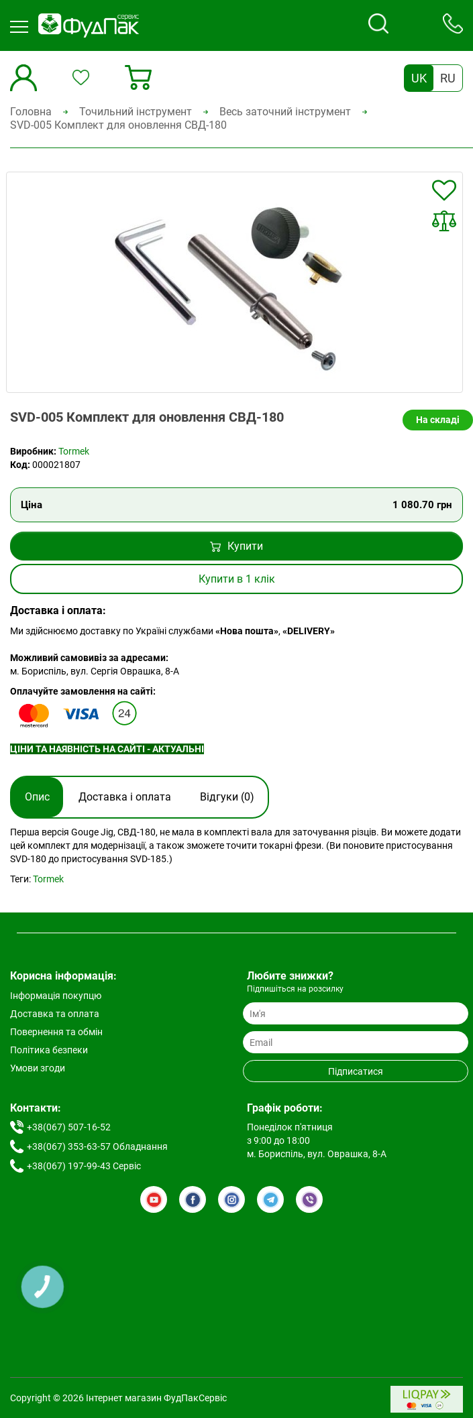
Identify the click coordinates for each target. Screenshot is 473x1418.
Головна (31, 111)
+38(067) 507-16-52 (69, 1127)
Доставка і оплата (124, 796)
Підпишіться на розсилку (295, 989)
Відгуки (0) (227, 796)
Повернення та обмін (56, 1031)
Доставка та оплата (54, 1013)
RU (448, 78)
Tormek (73, 451)
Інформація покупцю (55, 995)
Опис (37, 796)
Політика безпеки (49, 1050)
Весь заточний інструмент (285, 111)
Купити (236, 546)
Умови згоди (37, 1068)
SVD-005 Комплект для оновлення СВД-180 (118, 125)
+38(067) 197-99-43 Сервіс (84, 1166)
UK (419, 78)
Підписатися (355, 1071)
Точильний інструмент (135, 111)
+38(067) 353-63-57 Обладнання (97, 1146)
